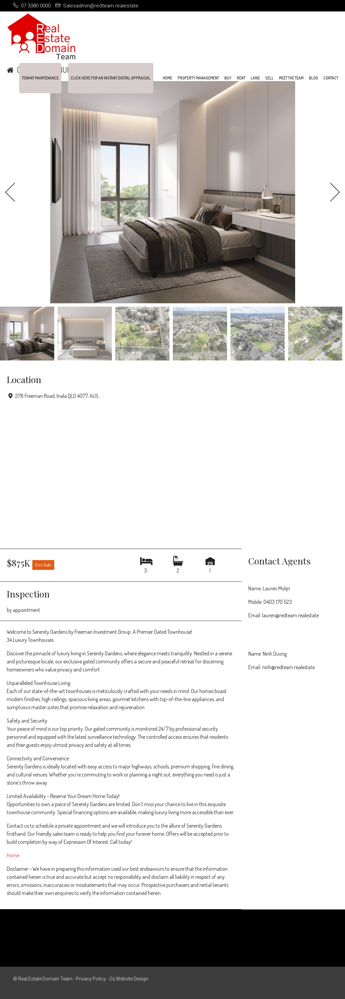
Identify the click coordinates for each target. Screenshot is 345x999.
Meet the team (291, 77)
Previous (10, 192)
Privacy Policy (91, 978)
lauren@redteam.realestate (290, 615)
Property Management (198, 77)
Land (255, 77)
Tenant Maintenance (40, 77)
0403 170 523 (277, 601)
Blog (313, 77)
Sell (269, 77)
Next (335, 192)
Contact (330, 77)
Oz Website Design (128, 978)
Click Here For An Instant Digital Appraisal (111, 77)
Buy (227, 77)
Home (167, 77)
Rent (241, 77)
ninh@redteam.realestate (288, 667)
